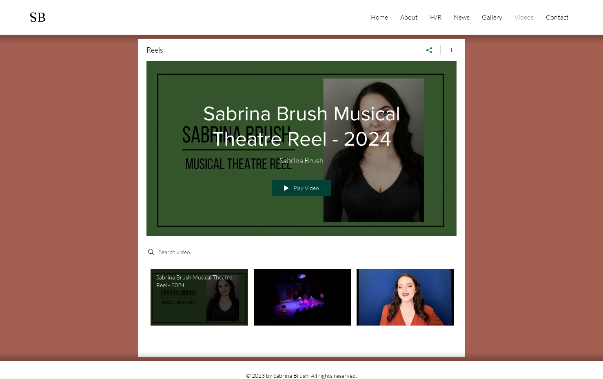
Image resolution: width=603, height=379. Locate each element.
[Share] (429, 50)
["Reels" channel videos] (301, 307)
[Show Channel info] (449, 50)
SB (37, 17)
